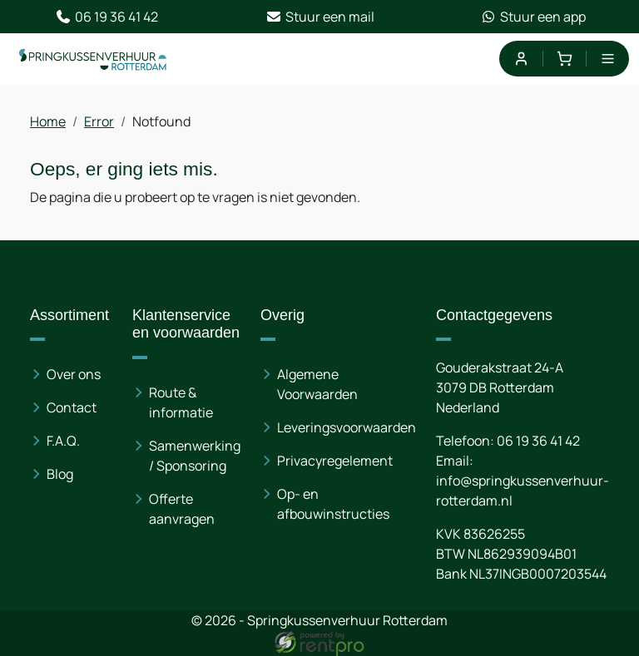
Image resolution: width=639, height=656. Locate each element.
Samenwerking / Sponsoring (194, 456)
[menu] (608, 59)
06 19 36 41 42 (106, 16)
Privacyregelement (335, 460)
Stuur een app (533, 16)
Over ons (74, 374)
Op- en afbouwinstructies (333, 504)
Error (99, 121)
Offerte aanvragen (182, 509)
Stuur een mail (319, 16)
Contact (72, 407)
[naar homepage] (93, 59)
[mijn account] (520, 59)
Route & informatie (181, 402)
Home (48, 121)
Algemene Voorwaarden (317, 384)
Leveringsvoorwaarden (346, 427)
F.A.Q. (63, 441)
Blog (60, 474)
